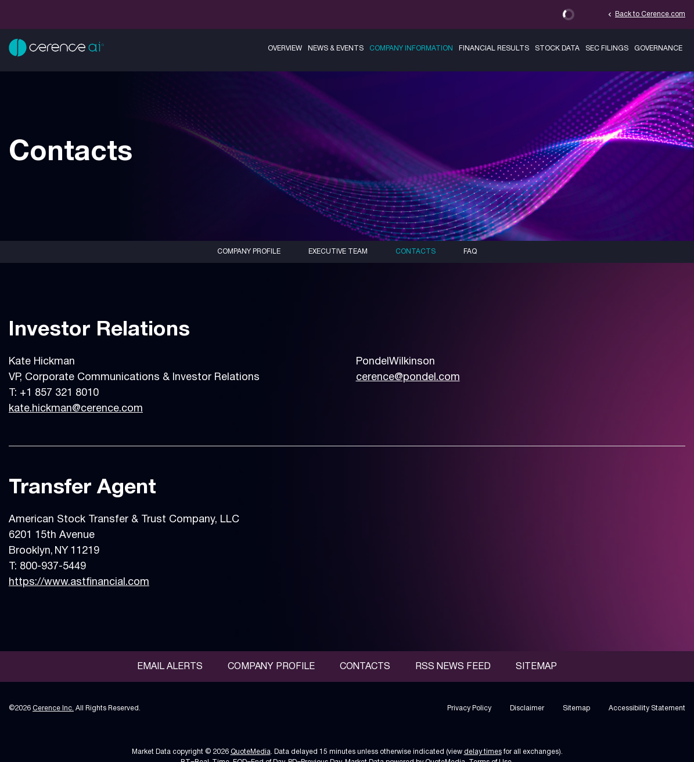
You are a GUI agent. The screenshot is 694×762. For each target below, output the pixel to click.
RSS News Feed (453, 667)
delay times (483, 752)
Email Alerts (170, 667)
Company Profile (249, 251)
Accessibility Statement (647, 708)
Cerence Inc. (53, 708)
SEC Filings (606, 48)
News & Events (336, 48)
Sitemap (536, 667)
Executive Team (338, 251)
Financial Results (494, 48)
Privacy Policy (469, 708)
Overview (285, 48)
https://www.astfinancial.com (79, 582)
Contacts (415, 251)
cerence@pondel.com (408, 377)
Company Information (411, 48)
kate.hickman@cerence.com (76, 409)
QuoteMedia (251, 752)
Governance (658, 48)
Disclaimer (527, 708)
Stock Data (557, 48)
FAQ (470, 251)
